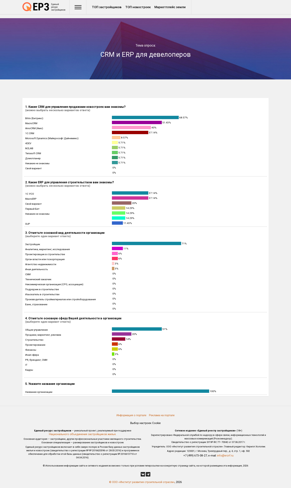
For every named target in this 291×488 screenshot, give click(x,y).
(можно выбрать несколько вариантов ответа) (57, 110)
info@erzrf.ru (225, 455)
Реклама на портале (162, 415)
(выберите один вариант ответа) (48, 236)
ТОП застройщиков (107, 7)
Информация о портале (131, 415)
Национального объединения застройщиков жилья (82, 434)
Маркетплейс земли (170, 7)
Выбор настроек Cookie (145, 423)
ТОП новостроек (138, 7)
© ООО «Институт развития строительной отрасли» (142, 482)
